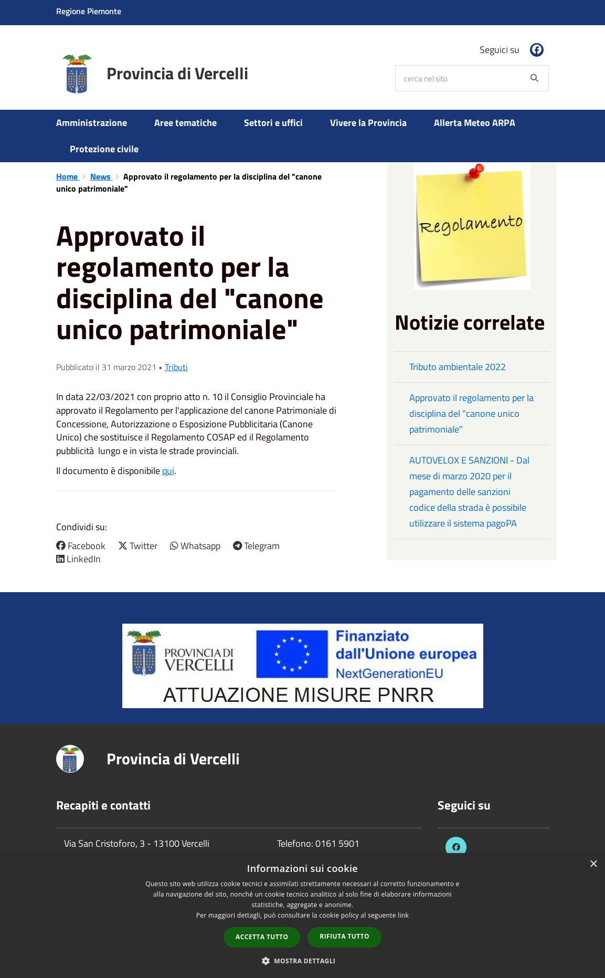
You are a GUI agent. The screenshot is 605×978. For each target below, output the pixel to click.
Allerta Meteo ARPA (474, 122)
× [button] (593, 864)
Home (68, 176)
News (101, 176)
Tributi (176, 367)
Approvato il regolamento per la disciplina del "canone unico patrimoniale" (471, 413)
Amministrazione (91, 122)
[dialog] (302, 915)
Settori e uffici (273, 122)
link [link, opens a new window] (403, 915)
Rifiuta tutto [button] (344, 936)
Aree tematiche (185, 122)
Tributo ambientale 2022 (457, 367)
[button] (303, 960)
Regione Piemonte (88, 11)
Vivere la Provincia (368, 122)
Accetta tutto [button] (262, 936)
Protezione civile (104, 149)
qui (168, 471)
